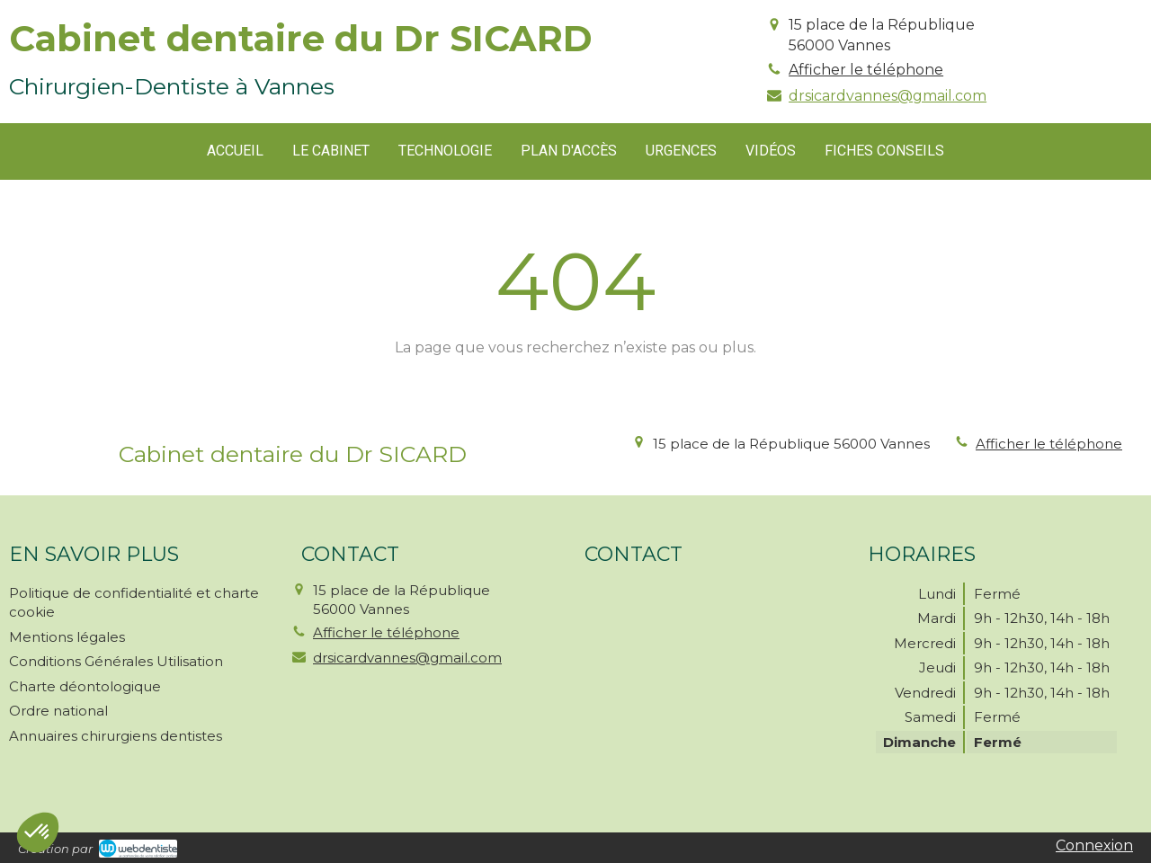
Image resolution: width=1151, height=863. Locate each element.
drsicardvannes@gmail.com (887, 95)
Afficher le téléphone (866, 69)
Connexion (1094, 845)
